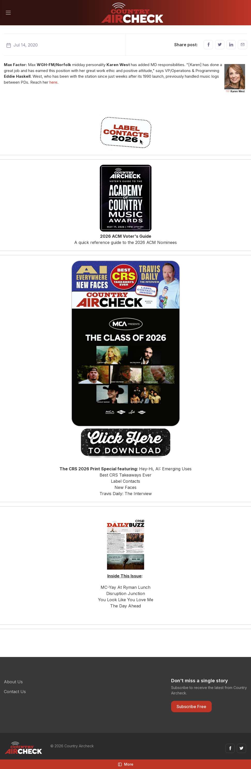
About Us (13, 681)
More (125, 764)
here (53, 82)
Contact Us (15, 691)
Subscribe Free (191, 706)
